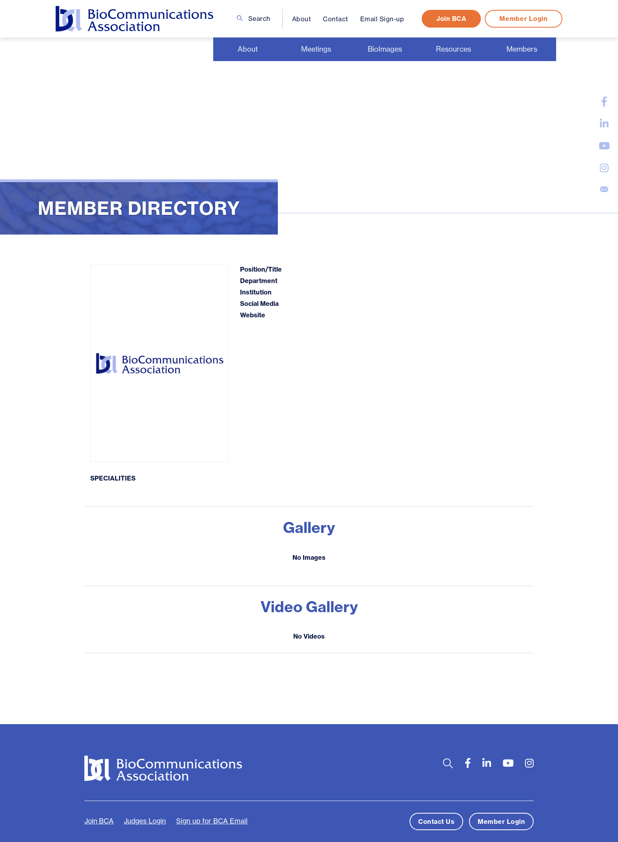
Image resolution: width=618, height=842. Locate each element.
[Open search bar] (448, 763)
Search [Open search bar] (253, 18)
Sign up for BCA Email (212, 821)
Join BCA (451, 18)
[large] (604, 102)
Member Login (523, 18)
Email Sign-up (382, 19)
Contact (335, 19)
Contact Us (436, 821)
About (301, 19)
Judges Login (145, 821)
